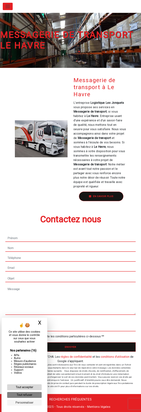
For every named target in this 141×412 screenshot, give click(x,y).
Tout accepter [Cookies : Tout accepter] (24, 387)
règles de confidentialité (76, 356)
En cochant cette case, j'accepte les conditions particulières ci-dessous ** (56, 336)
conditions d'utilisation (115, 356)
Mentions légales (98, 407)
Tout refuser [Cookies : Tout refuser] (24, 395)
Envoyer (70, 347)
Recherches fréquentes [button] (70, 399)
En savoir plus (101, 196)
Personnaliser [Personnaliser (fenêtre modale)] (24, 402)
